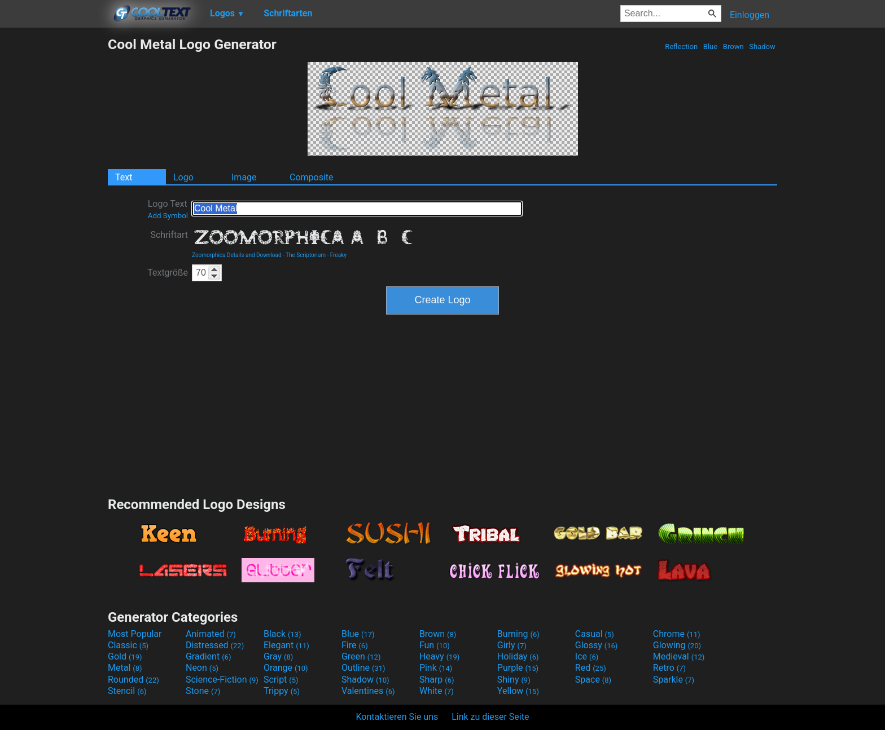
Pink (436, 667)
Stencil (127, 690)
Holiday (518, 656)
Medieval (679, 656)
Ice (586, 656)
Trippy (282, 690)
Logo (183, 177)
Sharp (436, 679)
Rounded (133, 679)
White (436, 690)
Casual (594, 634)
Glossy (596, 645)
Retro (669, 667)
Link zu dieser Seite (490, 716)
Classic (128, 645)
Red (590, 667)
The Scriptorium (306, 255)
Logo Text (168, 209)
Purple (517, 667)
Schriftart (169, 234)
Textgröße (167, 272)
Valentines (368, 690)
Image (244, 177)
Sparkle (673, 679)
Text (123, 177)
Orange (286, 667)
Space (593, 679)
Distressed (215, 645)
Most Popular (135, 634)
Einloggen (749, 15)
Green (361, 656)
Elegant (286, 645)
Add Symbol (168, 215)
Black (282, 634)
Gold (125, 656)
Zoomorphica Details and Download (237, 255)
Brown (733, 46)
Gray (278, 656)
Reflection (681, 46)
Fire (354, 645)
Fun (434, 645)
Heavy (439, 656)
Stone (203, 690)
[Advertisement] (53, 205)
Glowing (677, 645)
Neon (202, 667)
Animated (211, 634)
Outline (363, 667)
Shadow (762, 46)
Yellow (518, 690)
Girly (512, 645)
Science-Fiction (222, 679)
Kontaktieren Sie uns (397, 716)
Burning (518, 634)
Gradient (208, 656)
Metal (125, 667)
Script (281, 679)
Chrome (676, 634)
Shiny (514, 679)
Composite (312, 177)
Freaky (338, 255)
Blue (711, 46)
